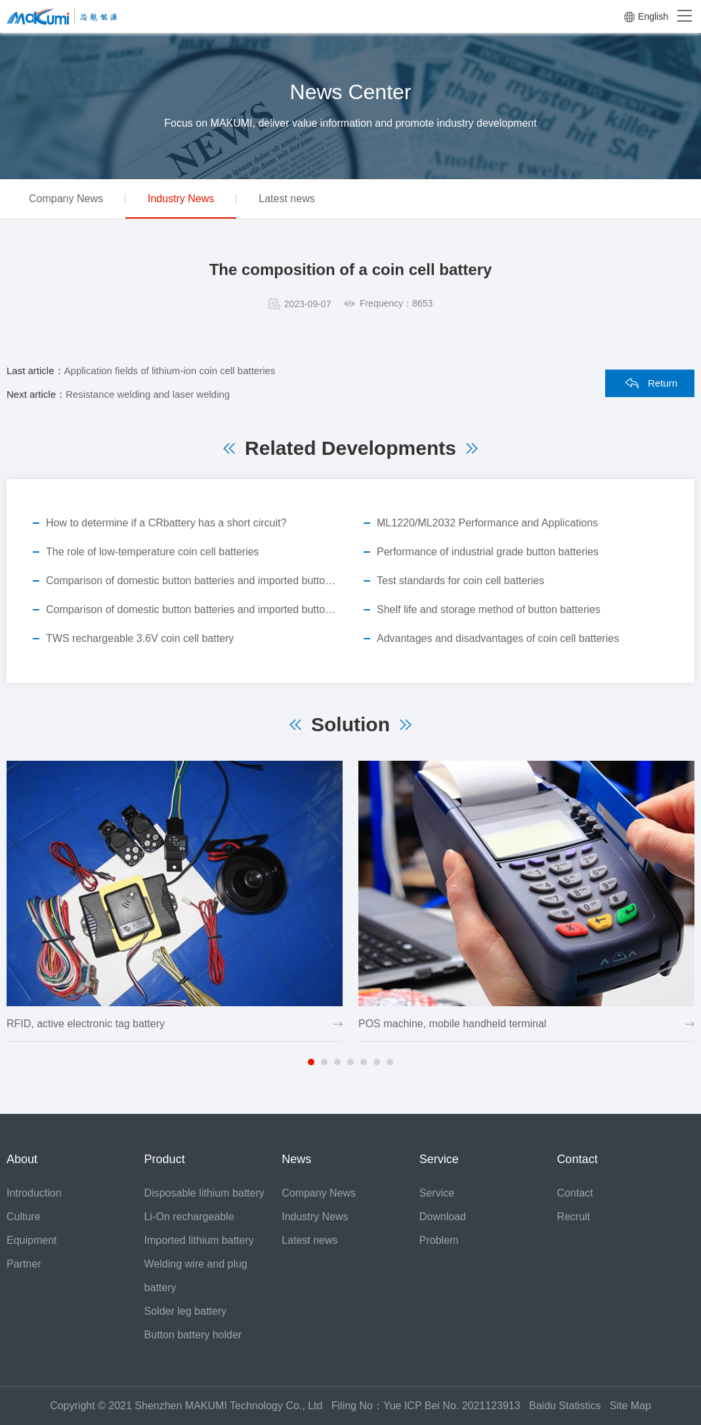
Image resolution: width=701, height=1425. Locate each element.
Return (662, 383)
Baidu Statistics (569, 1405)
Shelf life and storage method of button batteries (489, 609)
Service (436, 1193)
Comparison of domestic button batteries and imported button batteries (191, 580)
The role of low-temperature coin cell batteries (152, 551)
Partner (24, 1263)
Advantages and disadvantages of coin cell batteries (498, 638)
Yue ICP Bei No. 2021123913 (451, 1405)
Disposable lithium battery (204, 1193)
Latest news (286, 198)
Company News (66, 198)
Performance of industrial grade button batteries (488, 551)
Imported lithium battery (199, 1240)
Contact (575, 1193)
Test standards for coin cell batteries (460, 580)
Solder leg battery (185, 1311)
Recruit (573, 1216)
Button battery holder (193, 1334)
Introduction (34, 1193)
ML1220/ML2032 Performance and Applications (487, 522)
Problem (439, 1240)
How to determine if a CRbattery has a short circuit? (166, 522)
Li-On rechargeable (189, 1216)
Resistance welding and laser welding (148, 394)
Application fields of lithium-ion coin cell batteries (170, 370)
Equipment (32, 1240)
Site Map (630, 1405)
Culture (24, 1216)
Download (442, 1216)
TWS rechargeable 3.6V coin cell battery (140, 638)
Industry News (181, 198)
